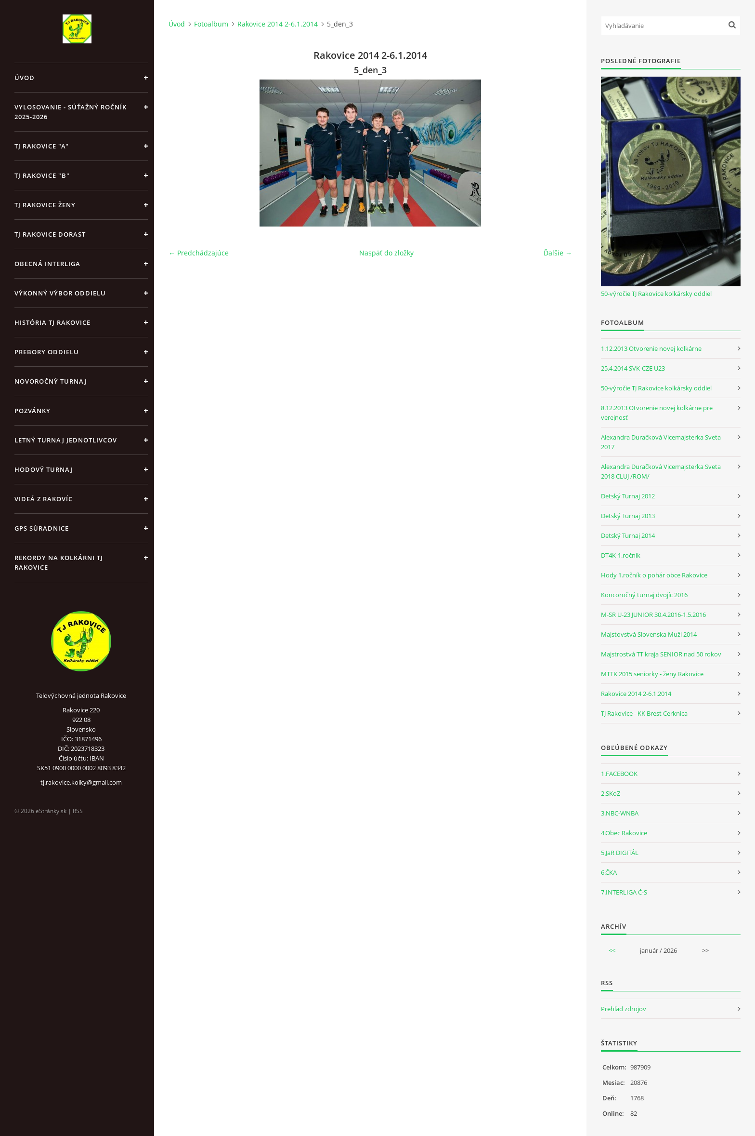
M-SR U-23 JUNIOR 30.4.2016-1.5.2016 (653, 614)
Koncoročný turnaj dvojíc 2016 (644, 594)
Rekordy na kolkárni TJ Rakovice (58, 562)
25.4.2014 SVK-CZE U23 (633, 368)
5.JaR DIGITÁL (619, 852)
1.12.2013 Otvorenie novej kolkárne (651, 348)
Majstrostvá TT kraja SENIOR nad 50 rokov (661, 654)
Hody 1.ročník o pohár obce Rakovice (654, 575)
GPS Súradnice (41, 528)
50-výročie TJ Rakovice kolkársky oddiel (656, 293)
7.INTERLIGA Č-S (624, 892)
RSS (78, 811)
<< (612, 950)
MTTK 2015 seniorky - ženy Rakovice (652, 673)
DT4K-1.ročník (620, 555)
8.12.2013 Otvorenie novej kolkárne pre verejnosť (657, 412)
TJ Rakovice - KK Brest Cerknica (644, 713)
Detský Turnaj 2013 (628, 515)
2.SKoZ (610, 793)
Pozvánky (32, 410)
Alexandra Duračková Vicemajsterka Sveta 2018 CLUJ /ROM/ (661, 471)
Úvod (24, 77)
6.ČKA (609, 872)
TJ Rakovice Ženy (45, 204)
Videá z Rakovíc (43, 498)
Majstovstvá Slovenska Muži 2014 (649, 634)
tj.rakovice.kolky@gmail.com (81, 782)
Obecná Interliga (47, 263)
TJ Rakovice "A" (41, 146)
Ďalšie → (558, 252)
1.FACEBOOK (619, 773)
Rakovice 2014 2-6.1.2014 (277, 23)
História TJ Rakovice (52, 322)
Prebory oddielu (46, 351)
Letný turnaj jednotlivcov (65, 440)
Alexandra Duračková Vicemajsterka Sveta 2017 (661, 442)
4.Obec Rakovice (624, 833)
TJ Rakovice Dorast (50, 234)
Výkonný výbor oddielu (60, 293)
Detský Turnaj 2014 (628, 535)
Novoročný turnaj (50, 381)
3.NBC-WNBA (619, 813)
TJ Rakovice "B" (42, 175)
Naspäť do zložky (386, 252)
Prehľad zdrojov (623, 1008)
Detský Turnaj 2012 (628, 496)
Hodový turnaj (43, 469)
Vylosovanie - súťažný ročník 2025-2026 (70, 112)
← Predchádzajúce (199, 252)
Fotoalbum (211, 23)
